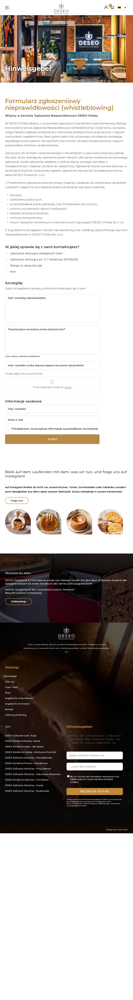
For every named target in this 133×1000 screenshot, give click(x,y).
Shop (7, 692)
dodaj (67, 387)
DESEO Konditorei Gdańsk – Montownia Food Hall (30, 752)
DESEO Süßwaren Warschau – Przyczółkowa (28, 768)
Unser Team (11, 687)
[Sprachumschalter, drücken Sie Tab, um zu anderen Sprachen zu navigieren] (122, 7)
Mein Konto (106, 6)
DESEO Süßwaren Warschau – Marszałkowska (28, 757)
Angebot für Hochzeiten (17, 704)
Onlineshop (18, 601)
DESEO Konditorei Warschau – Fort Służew (27, 780)
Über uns (9, 681)
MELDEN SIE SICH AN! (94, 791)
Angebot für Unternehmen (19, 698)
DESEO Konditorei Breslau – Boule (22, 741)
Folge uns (17, 500)
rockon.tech (122, 829)
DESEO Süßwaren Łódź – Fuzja (20, 735)
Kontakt (9, 709)
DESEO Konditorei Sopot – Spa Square (24, 746)
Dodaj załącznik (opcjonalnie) (23, 373)
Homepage (11, 676)
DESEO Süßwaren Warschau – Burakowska (27, 791)
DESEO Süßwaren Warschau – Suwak (24, 785)
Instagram (77, 814)
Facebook (68, 814)
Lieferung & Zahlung (15, 715)
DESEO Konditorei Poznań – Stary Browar (26, 763)
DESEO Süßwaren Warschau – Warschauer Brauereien (33, 774)
